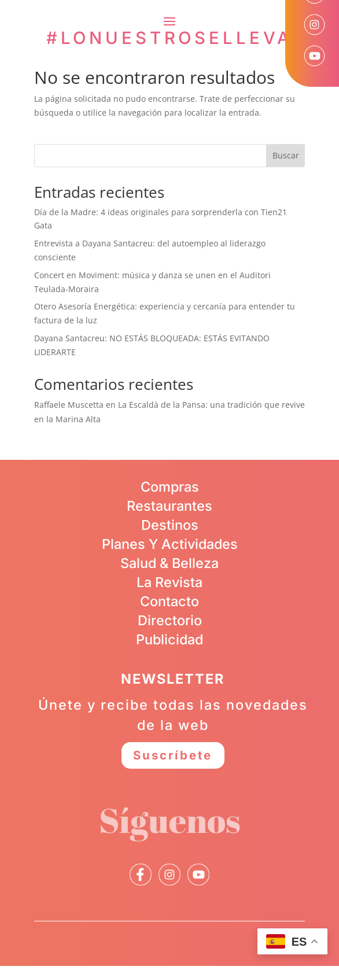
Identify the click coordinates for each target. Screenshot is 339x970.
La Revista (169, 582)
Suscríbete (173, 757)
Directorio (170, 620)
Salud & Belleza (169, 563)
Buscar (285, 155)
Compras (170, 486)
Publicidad (169, 639)
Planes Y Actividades (170, 544)
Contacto (169, 601)
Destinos (169, 525)
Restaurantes (169, 505)
